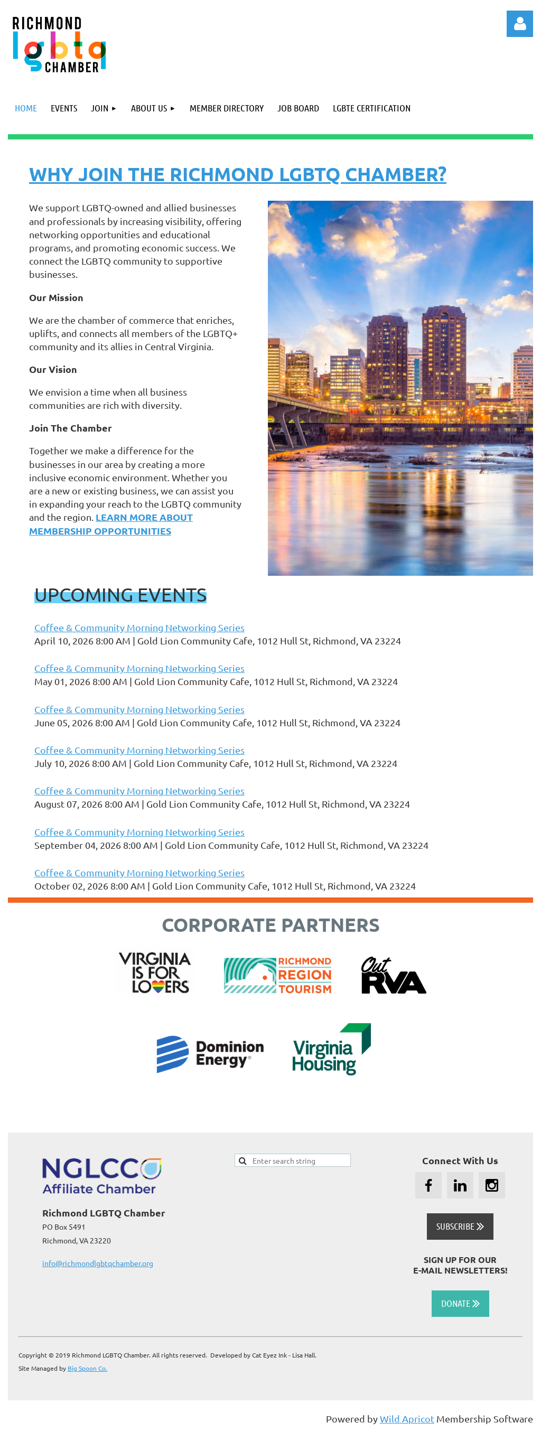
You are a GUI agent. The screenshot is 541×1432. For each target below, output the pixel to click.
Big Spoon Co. (87, 1368)
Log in (520, 24)
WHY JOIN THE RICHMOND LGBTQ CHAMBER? (237, 173)
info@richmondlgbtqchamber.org (97, 1263)
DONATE (460, 1303)
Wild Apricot (407, 1418)
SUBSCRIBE (460, 1226)
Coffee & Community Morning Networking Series (139, 627)
